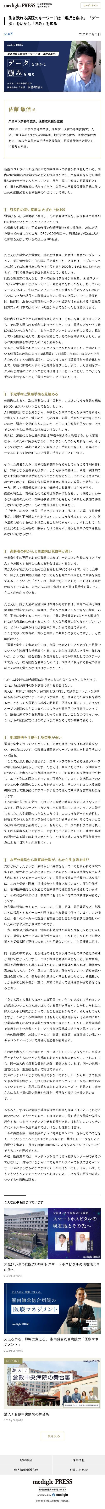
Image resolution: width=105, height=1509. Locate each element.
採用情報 (79, 1460)
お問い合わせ (79, 1469)
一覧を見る (52, 1436)
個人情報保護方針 (26, 1469)
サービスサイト (90, 5)
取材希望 (26, 1460)
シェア (8, 33)
